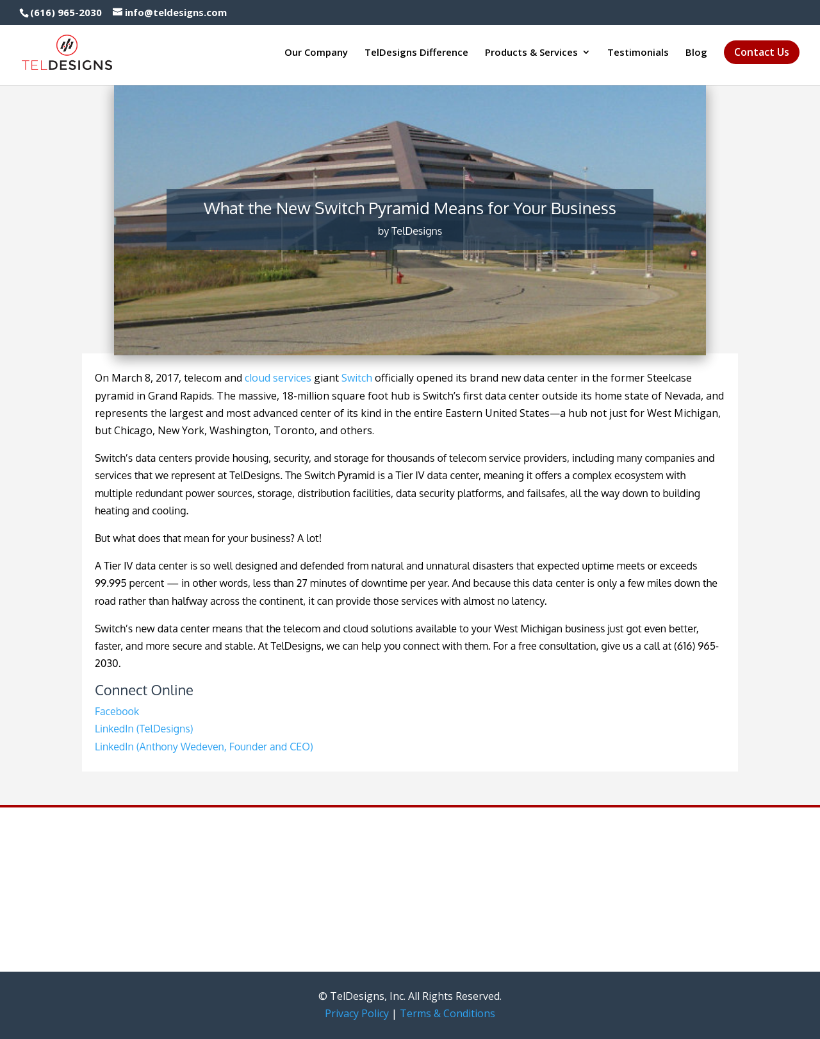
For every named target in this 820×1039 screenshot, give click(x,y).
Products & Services (531, 52)
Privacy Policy (357, 1013)
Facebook (117, 711)
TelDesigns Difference (416, 52)
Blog (696, 52)
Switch (356, 378)
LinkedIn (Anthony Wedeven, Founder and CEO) (204, 746)
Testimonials (638, 52)
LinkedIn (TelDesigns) (144, 728)
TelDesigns (416, 230)
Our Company (316, 52)
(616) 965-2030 (66, 12)
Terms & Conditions (447, 1013)
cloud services (278, 378)
